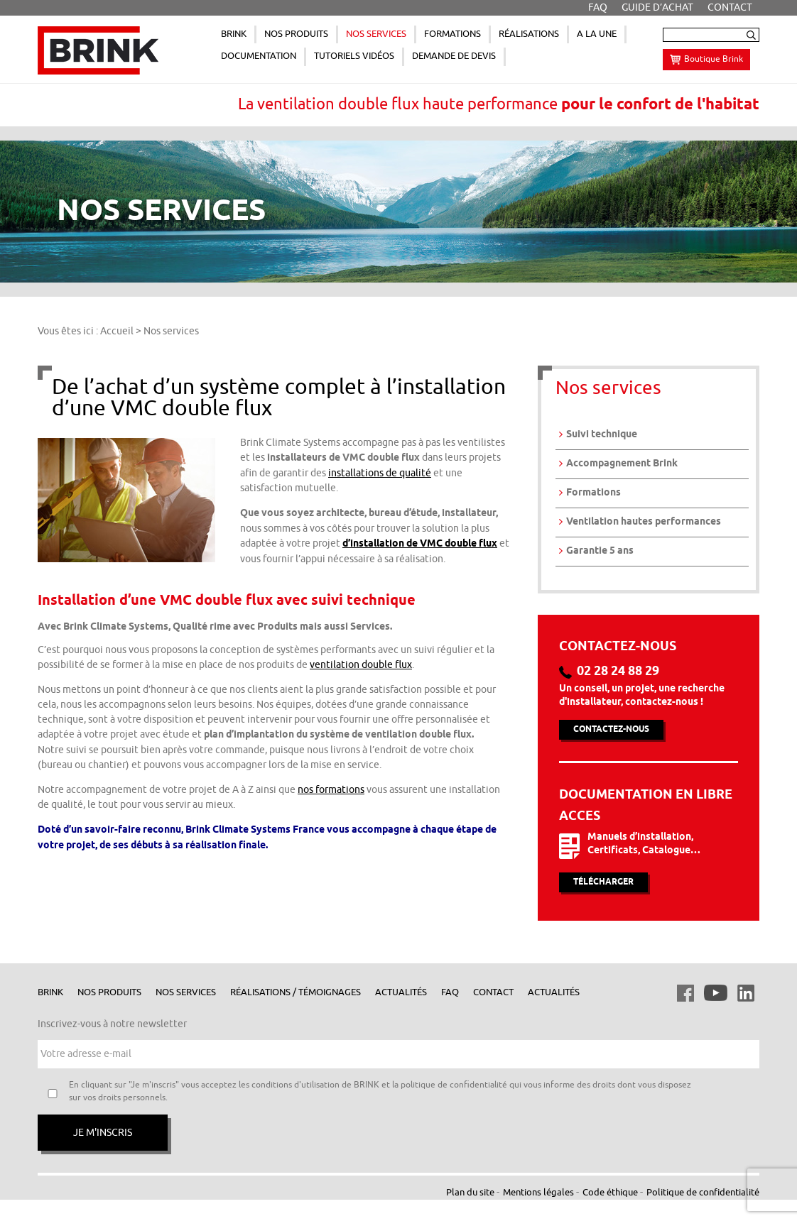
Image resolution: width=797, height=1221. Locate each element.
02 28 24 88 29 (618, 671)
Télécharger (603, 882)
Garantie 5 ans (600, 551)
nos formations (331, 790)
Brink (50, 992)
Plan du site (470, 1192)
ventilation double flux (361, 665)
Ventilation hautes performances (643, 522)
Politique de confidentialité (702, 1192)
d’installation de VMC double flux (419, 544)
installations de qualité (379, 473)
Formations (593, 493)
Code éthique (610, 1192)
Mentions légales (538, 1192)
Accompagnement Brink (622, 464)
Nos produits (109, 992)
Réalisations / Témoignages (295, 992)
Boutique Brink (713, 59)
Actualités (401, 992)
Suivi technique (601, 435)
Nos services (186, 992)
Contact (493, 992)
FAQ (450, 992)
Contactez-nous (611, 729)
